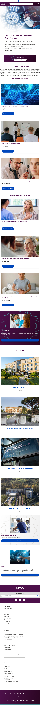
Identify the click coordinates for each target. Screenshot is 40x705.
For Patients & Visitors (9, 645)
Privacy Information (24, 693)
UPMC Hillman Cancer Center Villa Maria (20, 509)
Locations (6, 630)
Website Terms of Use (14, 693)
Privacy (5, 669)
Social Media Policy (8, 671)
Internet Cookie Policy (8, 673)
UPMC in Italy (7, 666)
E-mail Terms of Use (8, 674)
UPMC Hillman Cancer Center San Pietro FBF (20, 468)
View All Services (7, 625)
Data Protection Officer (9, 676)
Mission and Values (8, 665)
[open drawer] (38, 4)
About (5, 662)
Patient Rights (7, 647)
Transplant (6, 616)
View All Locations (8, 639)
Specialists (7, 606)
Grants (5, 668)
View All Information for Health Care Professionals (14, 657)
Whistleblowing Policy (8, 678)
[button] (20, 1)
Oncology (6, 619)
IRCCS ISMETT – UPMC (20, 387)
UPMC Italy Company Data (10, 679)
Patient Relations (7, 649)
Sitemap (19, 696)
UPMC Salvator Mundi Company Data (12, 681)
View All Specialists (8, 608)
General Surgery (7, 618)
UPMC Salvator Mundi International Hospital (20, 428)
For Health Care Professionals (11, 654)
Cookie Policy (31, 693)
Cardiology (6, 623)
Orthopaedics (7, 621)
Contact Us (7, 693)
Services (6, 614)
